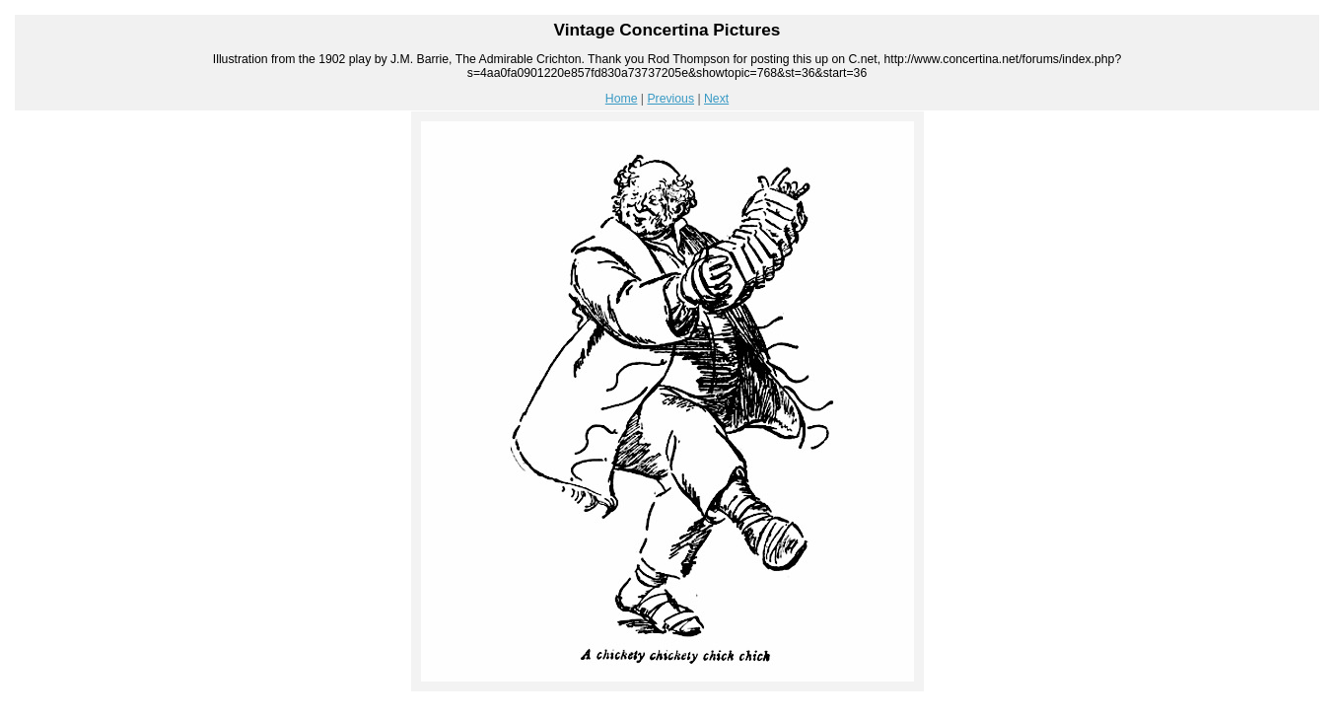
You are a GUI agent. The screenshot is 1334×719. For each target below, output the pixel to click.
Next (716, 99)
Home (621, 99)
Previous (670, 99)
